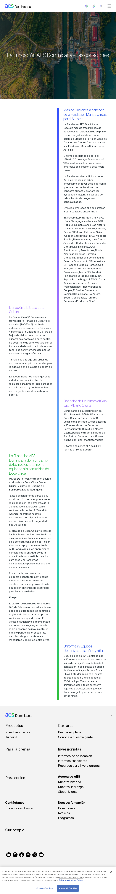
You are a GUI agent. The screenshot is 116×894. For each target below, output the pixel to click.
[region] (58, 880)
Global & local (67, 792)
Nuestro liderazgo (71, 787)
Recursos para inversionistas (79, 765)
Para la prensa (17, 749)
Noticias (64, 813)
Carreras (65, 725)
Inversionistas (69, 749)
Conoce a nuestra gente (75, 737)
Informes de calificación (75, 756)
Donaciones (66, 808)
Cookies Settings (44, 888)
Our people (14, 830)
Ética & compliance (19, 808)
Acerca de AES (69, 776)
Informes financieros (72, 761)
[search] (101, 6)
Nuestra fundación (71, 802)
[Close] (111, 871)
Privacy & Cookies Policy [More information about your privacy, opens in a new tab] (71, 880)
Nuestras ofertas (17, 732)
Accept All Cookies (67, 888)
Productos (14, 725)
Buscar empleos (69, 732)
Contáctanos (14, 802)
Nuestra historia (69, 782)
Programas (66, 818)
